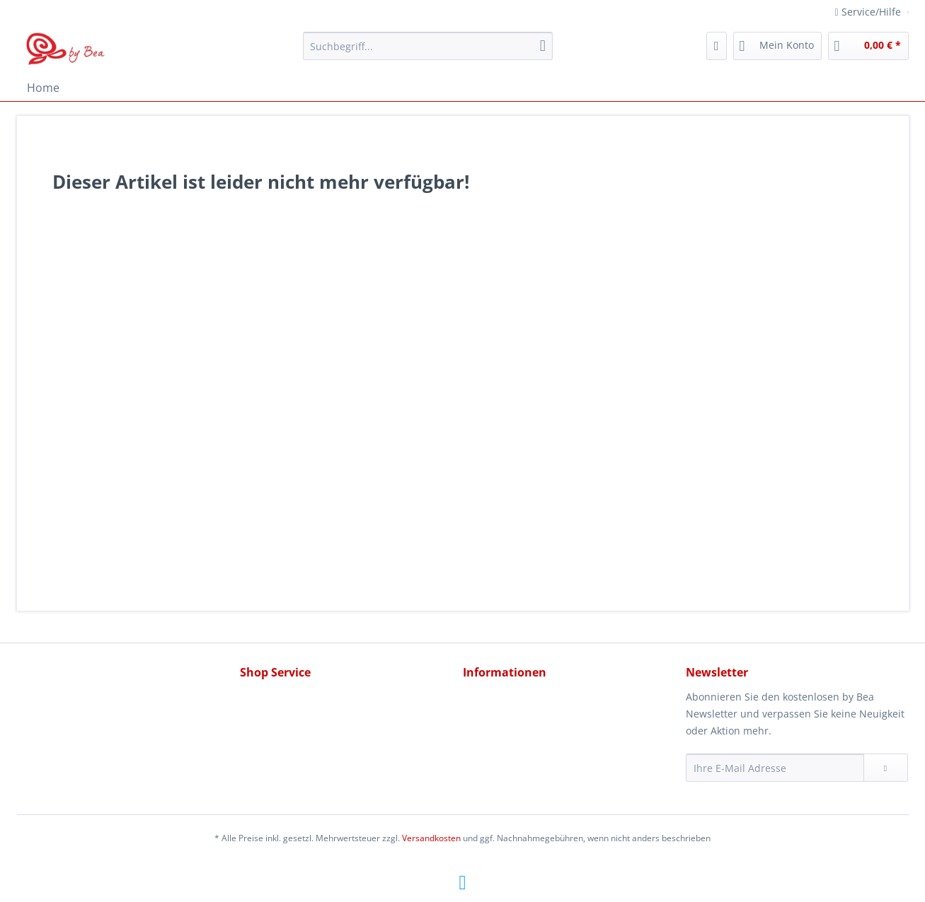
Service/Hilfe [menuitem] (869, 11)
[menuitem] (428, 53)
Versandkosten (431, 838)
